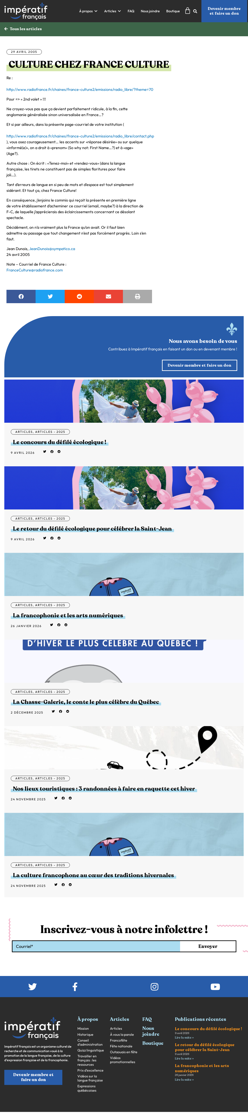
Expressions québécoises (86, 1081)
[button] (88, 11)
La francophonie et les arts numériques (56, 613)
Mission (83, 1021)
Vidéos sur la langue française (90, 1071)
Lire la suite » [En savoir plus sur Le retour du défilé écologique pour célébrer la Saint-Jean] (184, 1052)
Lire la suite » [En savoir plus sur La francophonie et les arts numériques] (184, 1073)
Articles (24, 433)
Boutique (152, 1036)
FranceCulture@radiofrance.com (34, 270)
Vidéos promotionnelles (122, 1053)
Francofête (118, 1033)
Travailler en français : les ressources (87, 1053)
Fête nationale (121, 1039)
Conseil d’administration (90, 1035)
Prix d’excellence (90, 1063)
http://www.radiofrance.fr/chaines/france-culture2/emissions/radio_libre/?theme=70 (79, 89)
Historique (85, 1027)
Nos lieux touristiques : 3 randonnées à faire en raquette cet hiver (84, 783)
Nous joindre (150, 1024)
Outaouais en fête (123, 1045)
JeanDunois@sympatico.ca (52, 249)
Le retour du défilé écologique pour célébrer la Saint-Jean (75, 527)
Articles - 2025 (50, 433)
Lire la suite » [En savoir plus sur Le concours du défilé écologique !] (184, 1030)
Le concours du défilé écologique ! (49, 442)
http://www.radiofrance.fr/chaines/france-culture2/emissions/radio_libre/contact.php (80, 136)
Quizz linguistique (90, 1043)
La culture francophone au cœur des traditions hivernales (76, 869)
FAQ (147, 1012)
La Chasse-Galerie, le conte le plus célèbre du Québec (70, 698)
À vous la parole (122, 1027)
